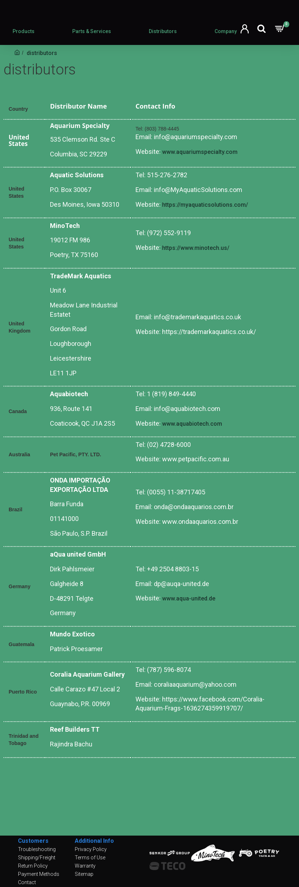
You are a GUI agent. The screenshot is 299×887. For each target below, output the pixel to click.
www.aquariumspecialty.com (200, 151)
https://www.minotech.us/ (195, 247)
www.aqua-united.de (188, 598)
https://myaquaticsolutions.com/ (205, 204)
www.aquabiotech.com (192, 423)
